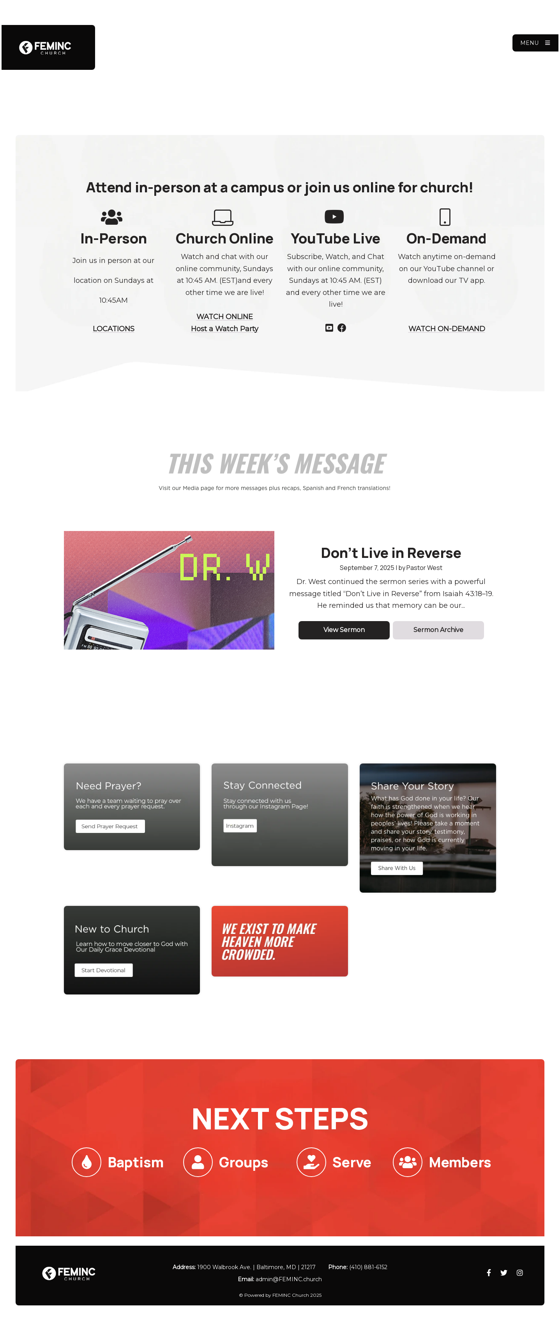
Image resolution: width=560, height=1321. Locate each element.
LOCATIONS (113, 329)
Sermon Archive (438, 630)
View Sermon (344, 630)
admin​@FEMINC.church (289, 1279)
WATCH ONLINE (224, 316)
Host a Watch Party (224, 329)
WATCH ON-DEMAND (446, 329)
